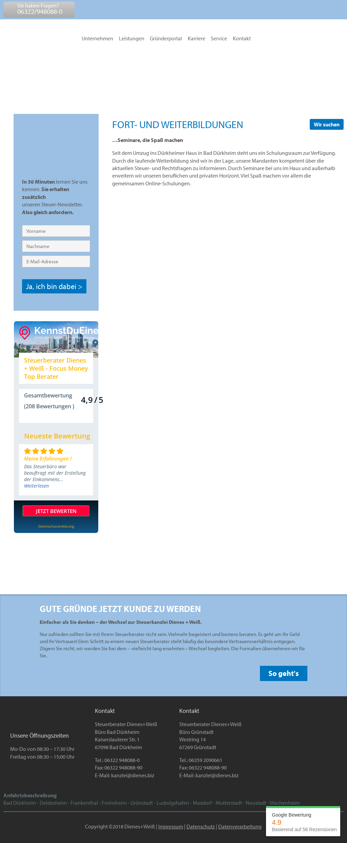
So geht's (283, 673)
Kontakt (242, 39)
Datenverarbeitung (240, 826)
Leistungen (131, 39)
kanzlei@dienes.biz (132, 775)
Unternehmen (97, 39)
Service (219, 39)
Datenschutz (200, 826)
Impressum (170, 826)
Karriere (196, 39)
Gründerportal (166, 39)
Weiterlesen (36, 485)
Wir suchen (327, 124)
